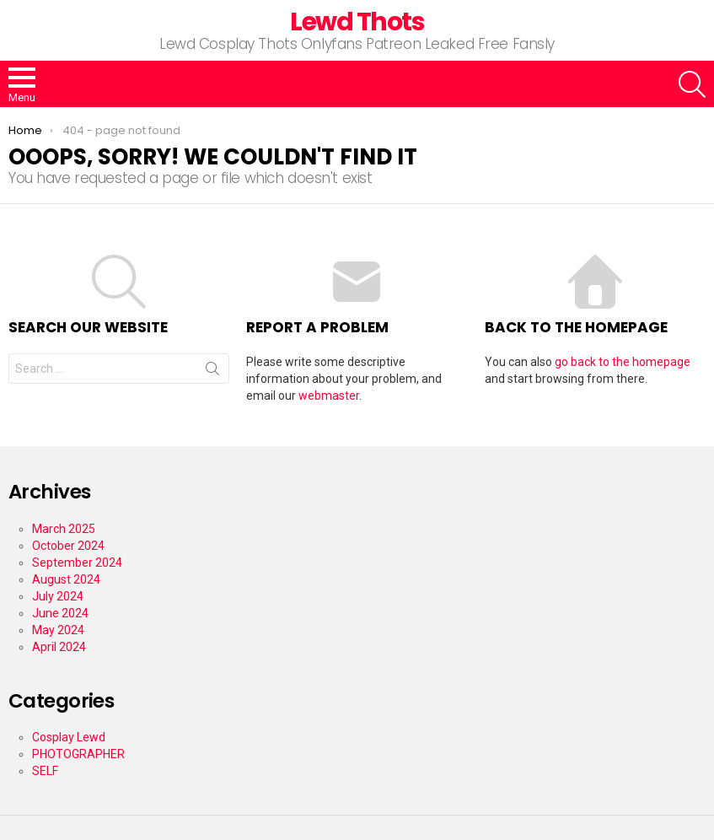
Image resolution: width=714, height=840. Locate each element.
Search (212, 371)
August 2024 (66, 579)
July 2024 (57, 596)
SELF (45, 771)
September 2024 (77, 562)
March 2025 (63, 529)
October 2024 (68, 545)
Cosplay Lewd (68, 737)
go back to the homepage (622, 362)
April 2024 (59, 647)
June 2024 (60, 613)
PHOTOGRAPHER (78, 754)
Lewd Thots (357, 22)
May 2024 (58, 630)
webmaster (328, 395)
